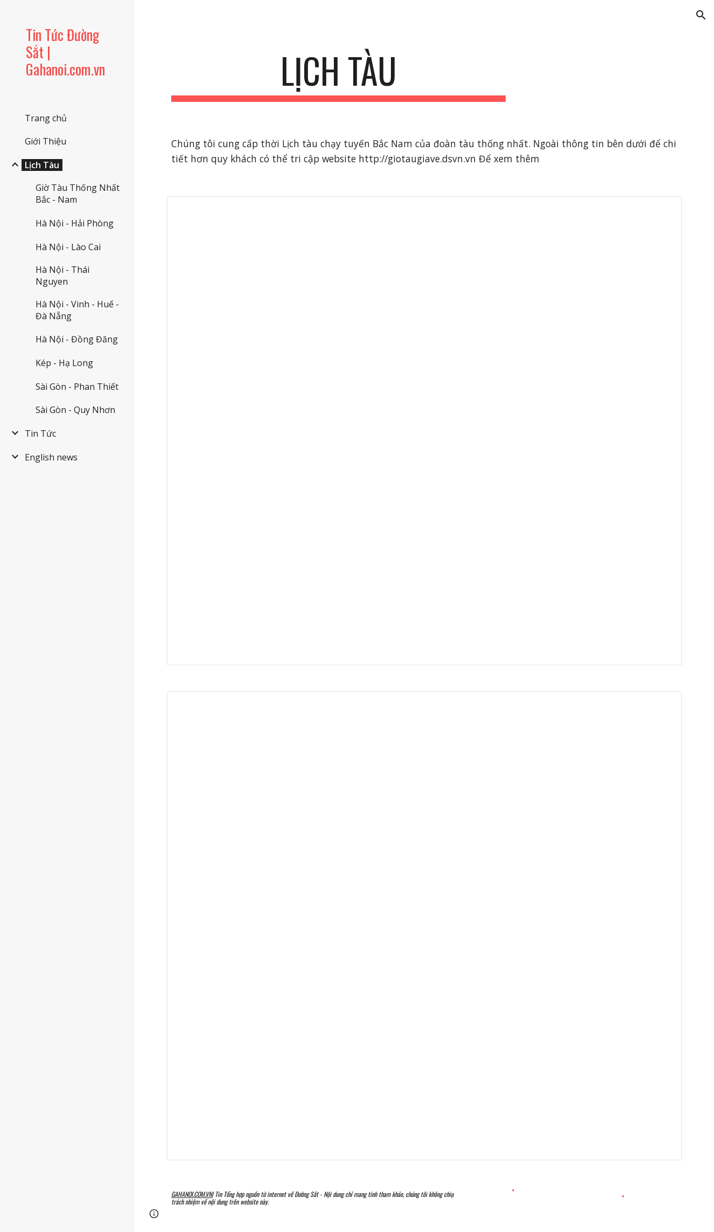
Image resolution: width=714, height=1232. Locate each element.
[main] (338, 75)
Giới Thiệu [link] (45, 141)
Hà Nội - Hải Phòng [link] (75, 223)
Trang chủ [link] (46, 118)
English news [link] (51, 457)
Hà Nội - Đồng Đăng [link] (77, 339)
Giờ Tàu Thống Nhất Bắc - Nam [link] (78, 193)
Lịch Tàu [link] (42, 165)
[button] (701, 15)
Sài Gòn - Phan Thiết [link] (77, 387)
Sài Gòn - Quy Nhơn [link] (75, 410)
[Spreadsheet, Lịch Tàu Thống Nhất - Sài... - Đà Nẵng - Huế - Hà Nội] (424, 925)
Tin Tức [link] (40, 433)
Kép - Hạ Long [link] (64, 363)
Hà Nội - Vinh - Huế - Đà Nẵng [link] (77, 310)
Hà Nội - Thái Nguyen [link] (62, 275)
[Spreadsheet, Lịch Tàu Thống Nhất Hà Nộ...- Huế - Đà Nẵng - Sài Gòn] (424, 430)
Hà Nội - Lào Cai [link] (68, 247)
